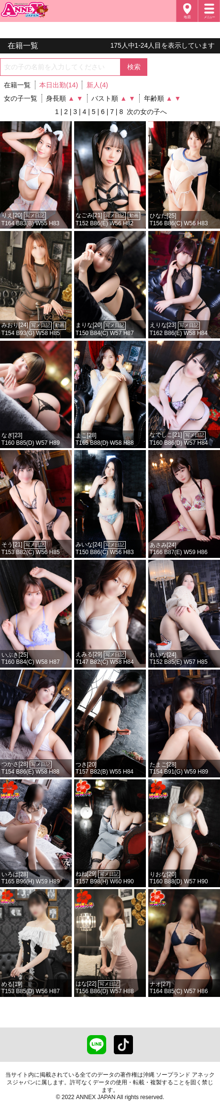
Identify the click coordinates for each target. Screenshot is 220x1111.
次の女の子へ (147, 111)
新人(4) (97, 85)
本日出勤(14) (58, 85)
